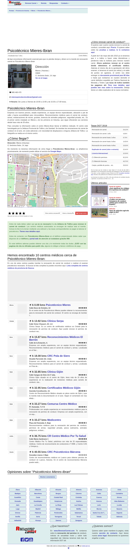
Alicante (58, 490)
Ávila (119, 490)
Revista (43, 3)
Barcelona (38, 493)
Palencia (38, 513)
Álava (18, 490)
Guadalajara (38, 501)
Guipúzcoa (58, 501)
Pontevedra (58, 513)
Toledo (99, 516)
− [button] (10, 160)
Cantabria (119, 493)
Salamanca (79, 513)
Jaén (17, 505)
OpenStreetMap (76, 206)
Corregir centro (81, 213)
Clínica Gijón (55, 371)
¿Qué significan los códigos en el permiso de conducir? (119, 189)
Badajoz (18, 493)
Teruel (79, 516)
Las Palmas (78, 505)
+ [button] (10, 156)
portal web (34, 239)
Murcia (99, 509)
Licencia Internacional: (100, 153)
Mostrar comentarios (47, 477)
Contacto (65, 3)
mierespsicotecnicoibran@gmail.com (26, 97)
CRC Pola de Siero (58, 355)
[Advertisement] (47, 31)
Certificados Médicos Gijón (63, 387)
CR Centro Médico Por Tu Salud (66, 435)
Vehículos (112, 209)
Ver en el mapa (41, 78)
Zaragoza (78, 520)
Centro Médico (83, 55)
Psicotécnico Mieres (58, 304)
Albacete (38, 490)
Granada (18, 501)
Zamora (58, 520)
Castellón (17, 497)
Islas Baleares (119, 501)
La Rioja (58, 505)
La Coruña (38, 505)
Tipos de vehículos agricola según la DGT (119, 211)
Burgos (58, 493)
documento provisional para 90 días (115, 75)
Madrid (38, 509)
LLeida (119, 505)
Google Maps (55, 151)
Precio (113, 47)
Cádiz (99, 493)
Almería (78, 490)
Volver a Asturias (68, 213)
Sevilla (17, 516)
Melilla (78, 509)
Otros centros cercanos (52, 213)
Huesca (99, 501)
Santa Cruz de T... (99, 513)
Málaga (58, 509)
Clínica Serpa (55, 320)
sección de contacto (108, 533)
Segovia (119, 513)
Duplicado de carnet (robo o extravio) (105, 149)
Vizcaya (38, 520)
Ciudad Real (58, 497)
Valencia (119, 516)
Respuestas (54, 3)
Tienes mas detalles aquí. (30, 231)
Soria (38, 516)
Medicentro (54, 419)
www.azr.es (86, 546)
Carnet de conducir (115, 186)
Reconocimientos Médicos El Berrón (56, 338)
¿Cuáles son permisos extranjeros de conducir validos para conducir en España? (118, 202)
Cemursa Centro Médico (62, 403)
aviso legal (102, 536)
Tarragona (58, 516)
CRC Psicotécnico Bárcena (63, 451)
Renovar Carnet (31, 3)
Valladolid (17, 520)
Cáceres (79, 493)
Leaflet (68, 206)
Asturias (99, 490)
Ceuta (38, 497)
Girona (119, 497)
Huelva (78, 501)
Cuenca (99, 497)
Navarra (119, 509)
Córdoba (79, 497)
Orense (17, 513)
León (99, 505)
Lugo (17, 509)
